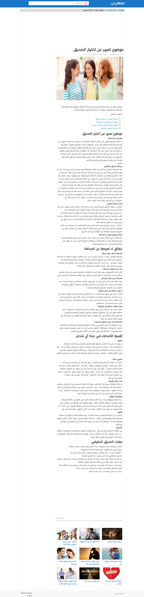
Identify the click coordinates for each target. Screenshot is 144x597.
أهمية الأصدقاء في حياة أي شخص (105, 125)
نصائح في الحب (111, 10)
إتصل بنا (29, 595)
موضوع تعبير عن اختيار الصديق (106, 119)
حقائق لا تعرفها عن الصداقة (107, 122)
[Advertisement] (89, 31)
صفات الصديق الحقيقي (109, 128)
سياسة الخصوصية (26, 593)
